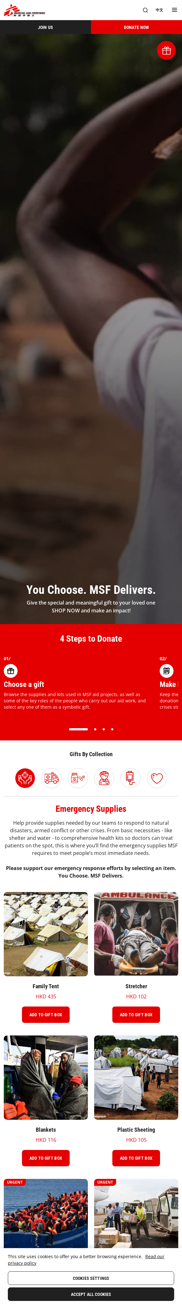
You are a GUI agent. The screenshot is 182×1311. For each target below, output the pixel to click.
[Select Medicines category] (78, 778)
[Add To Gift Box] (46, 1015)
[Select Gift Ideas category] (157, 778)
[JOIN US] (45, 27)
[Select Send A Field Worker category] (104, 778)
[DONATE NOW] (136, 27)
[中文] (159, 10)
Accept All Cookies (91, 1294)
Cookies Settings (91, 1278)
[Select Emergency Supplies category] (25, 778)
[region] (91, 1279)
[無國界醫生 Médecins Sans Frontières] (24, 10)
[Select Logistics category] (51, 778)
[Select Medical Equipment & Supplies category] (130, 778)
